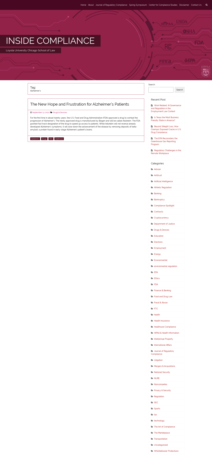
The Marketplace (162, 433)
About (91, 5)
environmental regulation (165, 266)
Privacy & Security (162, 390)
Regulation (159, 396)
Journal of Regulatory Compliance (111, 5)
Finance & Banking (162, 290)
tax (155, 415)
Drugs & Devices (60, 112)
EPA (156, 272)
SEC (156, 402)
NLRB (156, 378)
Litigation (158, 360)
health (157, 315)
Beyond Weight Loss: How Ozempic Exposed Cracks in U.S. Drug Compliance (166, 129)
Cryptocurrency (161, 218)
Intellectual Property (163, 339)
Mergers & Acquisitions (164, 366)
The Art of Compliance (164, 427)
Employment (160, 248)
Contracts (158, 212)
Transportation (160, 439)
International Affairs (163, 345)
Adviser (157, 169)
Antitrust (158, 175)
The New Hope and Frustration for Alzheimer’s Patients (79, 104)
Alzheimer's (35, 139)
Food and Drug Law (163, 296)
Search (151, 84)
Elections (158, 242)
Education (158, 236)
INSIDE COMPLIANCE (50, 40)
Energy (157, 254)
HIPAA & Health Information (166, 333)
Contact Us (196, 5)
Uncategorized (161, 445)
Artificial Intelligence (163, 181)
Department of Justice (164, 224)
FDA (50, 139)
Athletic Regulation (163, 187)
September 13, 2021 (40, 112)
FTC (156, 309)
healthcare (59, 139)
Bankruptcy (159, 199)
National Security (162, 372)
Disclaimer (184, 5)
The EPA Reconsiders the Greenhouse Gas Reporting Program (164, 141)
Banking (157, 193)
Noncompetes (160, 384)
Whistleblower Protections (166, 451)
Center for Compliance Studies (163, 5)
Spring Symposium (138, 5)
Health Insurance (162, 321)
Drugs (44, 139)
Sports (157, 408)
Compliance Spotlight (164, 205)
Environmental (160, 260)
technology (159, 421)
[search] (206, 5)
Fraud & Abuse (161, 302)
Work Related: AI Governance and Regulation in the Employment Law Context (166, 108)
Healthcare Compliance (165, 327)
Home (83, 5)
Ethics (157, 278)
